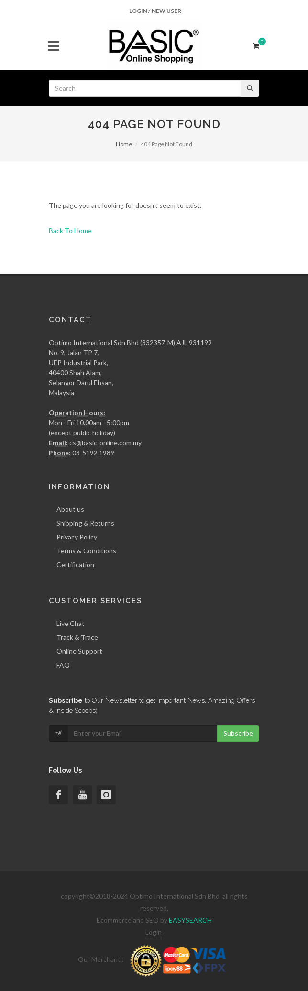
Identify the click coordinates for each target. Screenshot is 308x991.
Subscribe (238, 733)
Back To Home (70, 230)
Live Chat (70, 623)
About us (70, 509)
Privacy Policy (76, 537)
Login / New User (155, 10)
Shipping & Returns (85, 523)
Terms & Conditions (86, 551)
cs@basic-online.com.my (105, 443)
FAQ (63, 665)
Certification (75, 564)
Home (124, 144)
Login (153, 932)
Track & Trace (77, 637)
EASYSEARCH (190, 920)
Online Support (79, 651)
